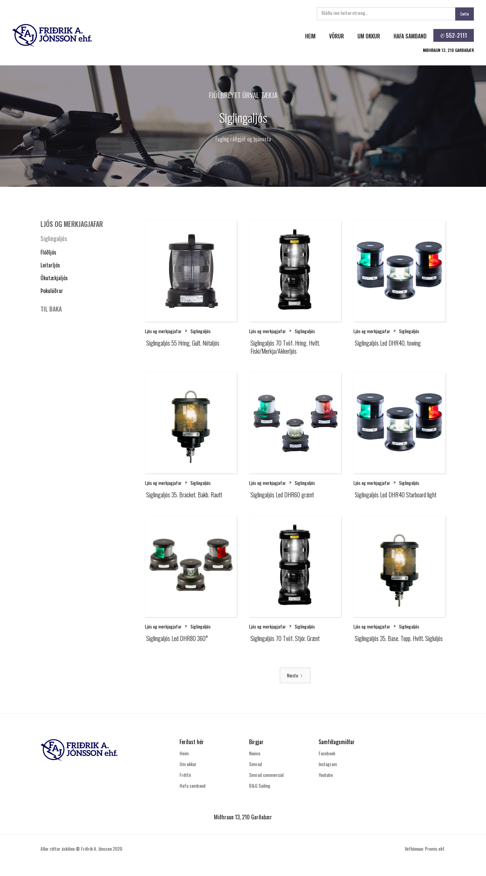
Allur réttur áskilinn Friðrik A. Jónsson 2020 (81, 848)
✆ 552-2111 (453, 35)
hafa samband (410, 36)
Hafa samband (193, 785)
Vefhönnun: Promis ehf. (425, 848)
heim (310, 36)
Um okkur (188, 763)
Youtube (326, 774)
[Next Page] (295, 675)
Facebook (327, 753)
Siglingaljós (53, 238)
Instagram (328, 763)
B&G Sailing (259, 785)
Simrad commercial (266, 774)
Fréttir (185, 774)
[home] (126, 35)
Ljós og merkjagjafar (163, 330)
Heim (184, 753)
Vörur (336, 36)
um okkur (368, 36)
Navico (254, 753)
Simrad (255, 763)
